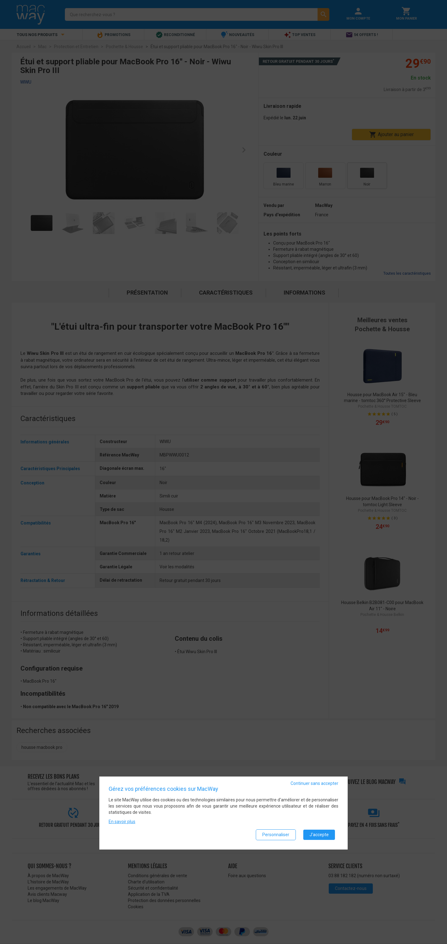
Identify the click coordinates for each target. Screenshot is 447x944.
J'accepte (319, 834)
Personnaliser (275, 834)
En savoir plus (122, 821)
